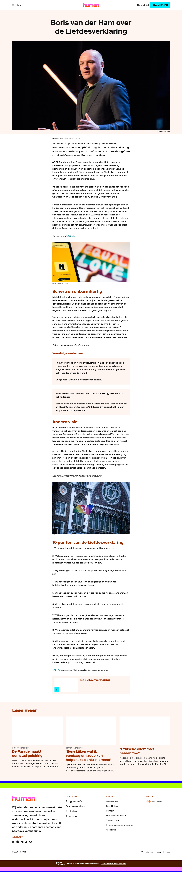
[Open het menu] (17, 5)
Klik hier (56, 670)
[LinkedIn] (22, 842)
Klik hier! (71, 236)
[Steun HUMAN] (160, 5)
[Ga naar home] (91, 5)
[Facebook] (17, 842)
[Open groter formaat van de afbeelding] (91, 262)
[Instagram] (13, 842)
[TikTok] (26, 842)
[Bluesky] (30, 842)
